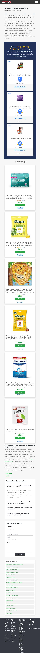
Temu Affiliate (13, 641)
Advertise (7, 628)
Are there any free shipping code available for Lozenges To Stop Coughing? (18, 514)
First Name (9, 526)
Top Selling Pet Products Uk (11, 610)
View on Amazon (20, 207)
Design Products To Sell (11, 608)
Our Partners (7, 638)
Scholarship (7, 630)
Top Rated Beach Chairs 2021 (12, 567)
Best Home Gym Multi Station (12, 587)
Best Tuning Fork (9, 600)
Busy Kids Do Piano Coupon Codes (22, 620)
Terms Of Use (7, 634)
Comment (8, 477)
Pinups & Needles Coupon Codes (21, 640)
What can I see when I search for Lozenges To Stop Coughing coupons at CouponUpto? (19, 502)
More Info (20, 205)
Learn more (9, 473)
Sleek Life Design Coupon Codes (21, 649)
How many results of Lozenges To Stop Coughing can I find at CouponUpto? (19, 485)
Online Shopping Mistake (13, 635)
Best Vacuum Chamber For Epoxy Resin (14, 564)
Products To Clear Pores (11, 603)
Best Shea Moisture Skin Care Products (14, 582)
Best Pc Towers (9, 613)
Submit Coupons (13, 626)
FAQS (7, 475)
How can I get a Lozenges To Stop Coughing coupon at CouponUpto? (19, 508)
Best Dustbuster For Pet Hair (12, 598)
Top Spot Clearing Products (12, 595)
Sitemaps (13, 638)
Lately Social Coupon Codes (22, 632)
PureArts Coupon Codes (21, 644)
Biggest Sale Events (13, 631)
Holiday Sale (13, 620)
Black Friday (10, 461)
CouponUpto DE (8, 641)
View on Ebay (20, 208)
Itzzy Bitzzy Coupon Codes (21, 628)
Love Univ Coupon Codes (21, 636)
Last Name (9, 532)
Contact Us (13, 623)
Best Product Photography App (12, 569)
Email (8, 537)
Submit (20, 554)
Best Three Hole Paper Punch (12, 572)
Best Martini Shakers (10, 574)
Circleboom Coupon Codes (22, 624)
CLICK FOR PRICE (20, 86)
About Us (7, 619)
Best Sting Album (9, 605)
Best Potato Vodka (10, 585)
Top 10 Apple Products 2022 (12, 580)
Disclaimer (13, 628)
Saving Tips (6, 626)
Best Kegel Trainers (10, 592)
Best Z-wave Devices (10, 590)
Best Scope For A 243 (10, 577)
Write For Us (7, 623)
